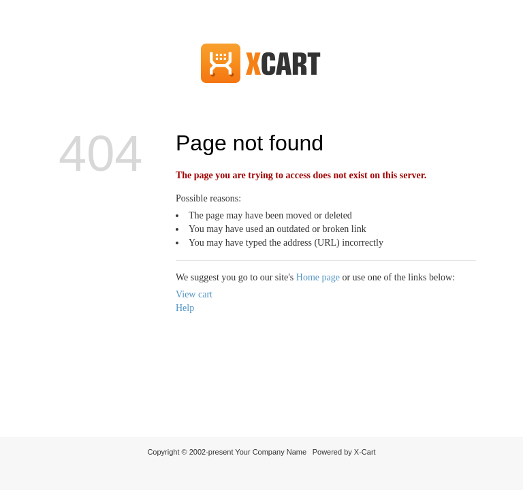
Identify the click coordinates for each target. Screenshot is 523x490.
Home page (318, 277)
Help (185, 308)
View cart (194, 294)
